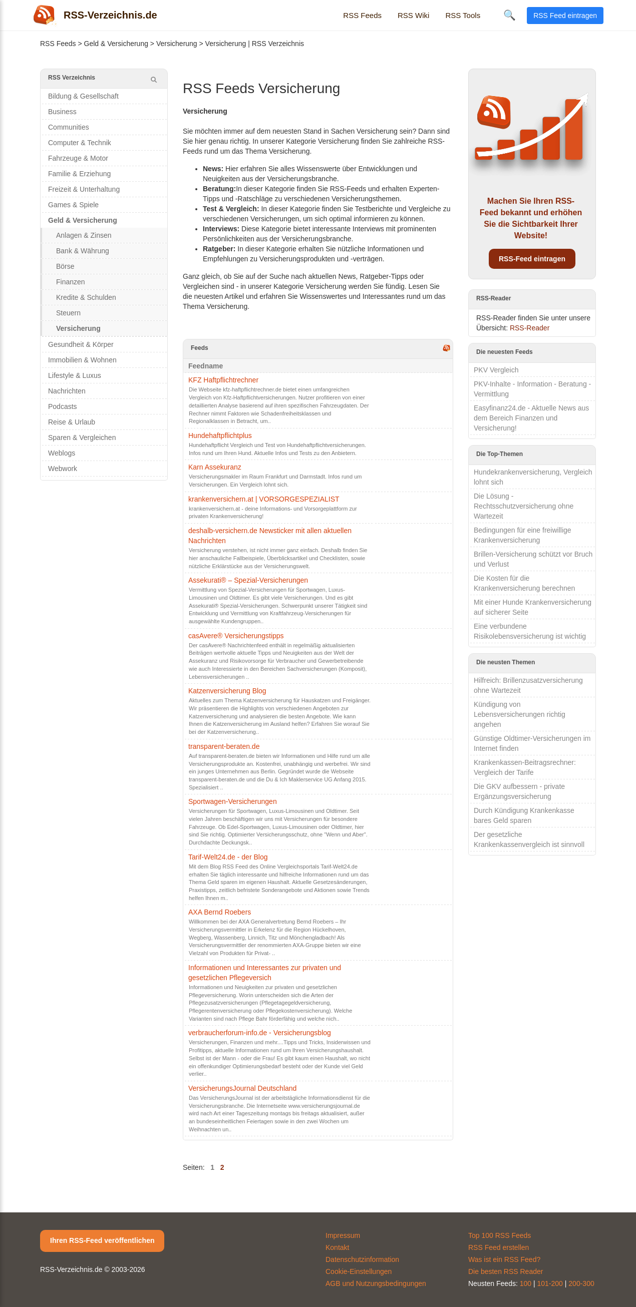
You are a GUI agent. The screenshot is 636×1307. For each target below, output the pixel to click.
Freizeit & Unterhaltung (84, 189)
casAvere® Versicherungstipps (236, 636)
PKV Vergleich (496, 370)
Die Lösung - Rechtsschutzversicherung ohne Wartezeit (523, 506)
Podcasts (62, 406)
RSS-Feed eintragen (532, 259)
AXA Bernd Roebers (219, 912)
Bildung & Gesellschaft (83, 96)
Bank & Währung (82, 251)
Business (62, 112)
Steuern (68, 313)
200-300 (581, 1283)
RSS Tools (462, 15)
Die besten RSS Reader (505, 1271)
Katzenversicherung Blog (227, 691)
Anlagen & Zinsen (84, 235)
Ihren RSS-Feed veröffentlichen (102, 1240)
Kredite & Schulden (86, 297)
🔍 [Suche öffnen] (509, 15)
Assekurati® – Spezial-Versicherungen (248, 580)
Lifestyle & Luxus (74, 375)
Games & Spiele (73, 205)
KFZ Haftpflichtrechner (223, 380)
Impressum (343, 1235)
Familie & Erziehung (79, 174)
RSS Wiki (413, 15)
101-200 (550, 1283)
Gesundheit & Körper (81, 344)
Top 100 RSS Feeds (499, 1235)
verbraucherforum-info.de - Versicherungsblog (259, 1033)
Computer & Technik (79, 143)
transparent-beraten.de (223, 746)
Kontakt (337, 1247)
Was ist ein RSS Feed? (504, 1259)
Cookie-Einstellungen (359, 1271)
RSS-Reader (529, 328)
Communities (68, 127)
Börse (65, 266)
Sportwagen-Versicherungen (232, 801)
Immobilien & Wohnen (82, 360)
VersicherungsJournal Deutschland (242, 1088)
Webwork (62, 469)
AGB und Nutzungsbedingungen (376, 1283)
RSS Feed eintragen (565, 16)
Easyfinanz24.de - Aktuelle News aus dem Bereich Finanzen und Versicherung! (531, 418)
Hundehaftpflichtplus (220, 435)
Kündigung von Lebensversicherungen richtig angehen (519, 714)
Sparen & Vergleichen (82, 437)
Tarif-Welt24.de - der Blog (227, 857)
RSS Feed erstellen (498, 1247)
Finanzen (70, 282)
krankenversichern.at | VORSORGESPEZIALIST (264, 499)
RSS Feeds (362, 15)
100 (525, 1283)
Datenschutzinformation (362, 1259)
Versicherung (176, 44)
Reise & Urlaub (71, 422)
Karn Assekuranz (214, 467)
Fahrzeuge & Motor (78, 158)
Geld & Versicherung (116, 44)
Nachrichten (67, 391)
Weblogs (61, 453)
